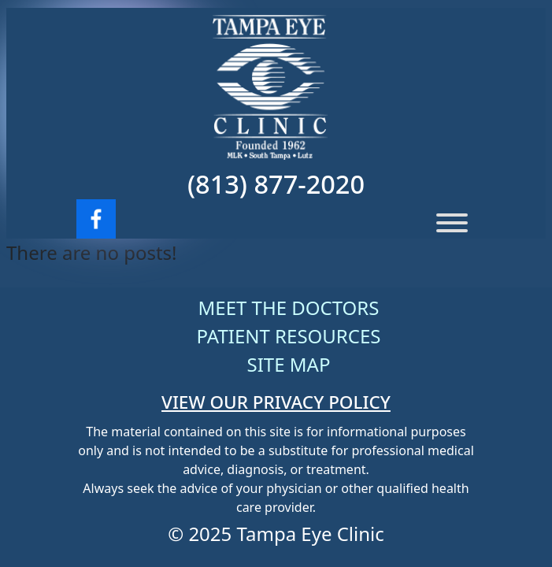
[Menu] (452, 222)
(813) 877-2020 (276, 184)
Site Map (289, 364)
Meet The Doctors (289, 308)
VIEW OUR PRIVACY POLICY (276, 402)
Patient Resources (289, 336)
